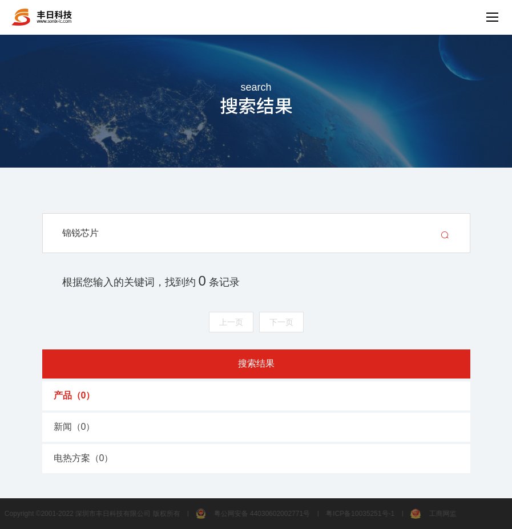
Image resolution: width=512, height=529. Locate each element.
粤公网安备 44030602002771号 (250, 513)
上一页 (231, 322)
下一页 (281, 322)
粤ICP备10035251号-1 (357, 514)
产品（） (74, 395)
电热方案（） (84, 458)
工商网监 (431, 513)
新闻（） (74, 427)
